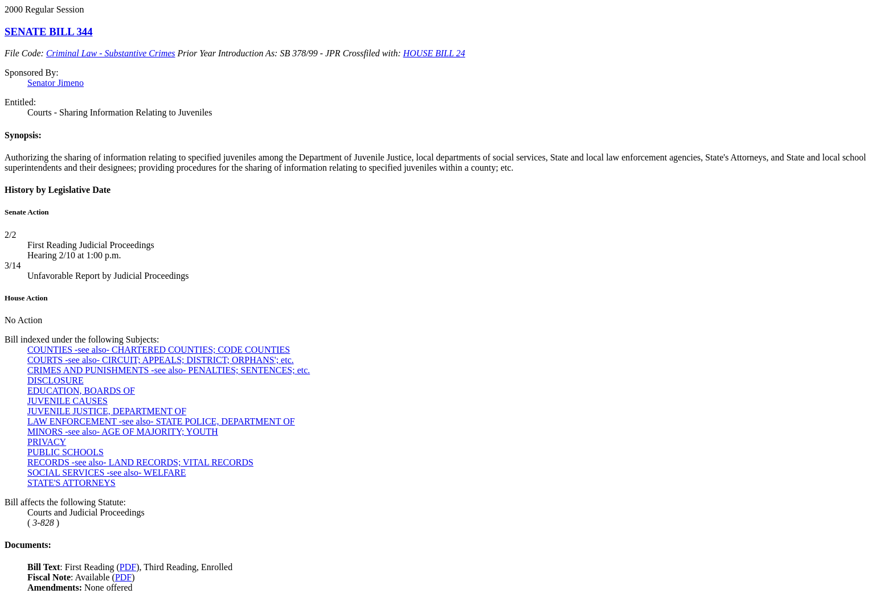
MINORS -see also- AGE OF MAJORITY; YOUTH (122, 431)
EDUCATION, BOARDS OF (81, 390)
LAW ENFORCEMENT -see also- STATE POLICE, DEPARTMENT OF (161, 421)
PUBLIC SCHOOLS (65, 452)
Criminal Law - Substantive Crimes (110, 53)
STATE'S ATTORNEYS (71, 483)
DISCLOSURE (55, 380)
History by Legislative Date (57, 190)
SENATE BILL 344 (49, 32)
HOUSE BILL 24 (434, 53)
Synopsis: (23, 135)
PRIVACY (46, 442)
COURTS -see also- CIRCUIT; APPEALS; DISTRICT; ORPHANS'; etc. (160, 360)
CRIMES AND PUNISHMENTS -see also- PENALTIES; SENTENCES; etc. (168, 370)
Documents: (28, 545)
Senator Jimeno (55, 83)
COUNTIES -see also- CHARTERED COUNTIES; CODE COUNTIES (158, 349)
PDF (128, 567)
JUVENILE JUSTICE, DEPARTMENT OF (106, 411)
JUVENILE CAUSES (67, 401)
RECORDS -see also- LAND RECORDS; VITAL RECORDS (140, 462)
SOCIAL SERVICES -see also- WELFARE (106, 472)
